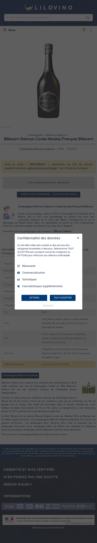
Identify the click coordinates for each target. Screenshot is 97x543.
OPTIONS (34, 297)
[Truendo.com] (48, 305)
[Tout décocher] (78, 238)
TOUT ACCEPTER (62, 297)
